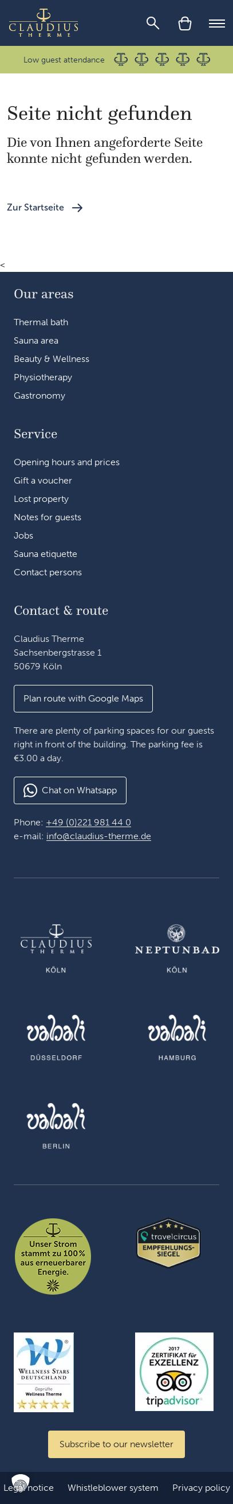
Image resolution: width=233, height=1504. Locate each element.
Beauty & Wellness (51, 358)
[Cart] (185, 23)
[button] (83, 698)
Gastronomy (39, 395)
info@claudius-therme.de (98, 836)
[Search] (153, 23)
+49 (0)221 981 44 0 (88, 822)
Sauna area (36, 340)
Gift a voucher (43, 480)
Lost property (41, 498)
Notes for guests (47, 517)
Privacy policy (201, 1487)
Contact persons (48, 572)
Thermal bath (41, 322)
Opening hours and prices (67, 462)
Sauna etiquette (45, 553)
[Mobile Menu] (217, 23)
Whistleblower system (113, 1487)
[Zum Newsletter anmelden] (116, 1444)
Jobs (23, 535)
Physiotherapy (43, 377)
